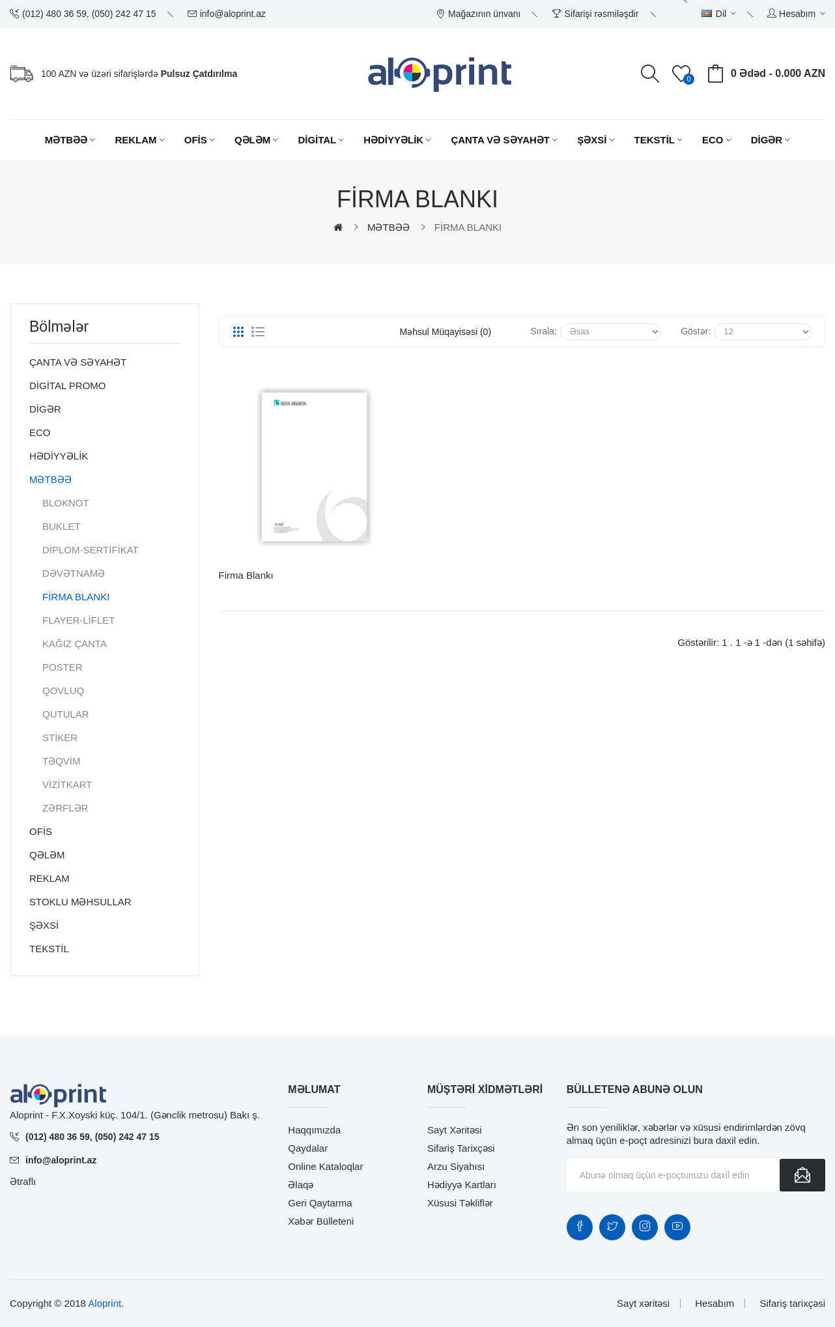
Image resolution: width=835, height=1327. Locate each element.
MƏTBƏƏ (388, 227)
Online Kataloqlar (325, 1166)
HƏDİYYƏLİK (58, 455)
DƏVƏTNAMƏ (73, 573)
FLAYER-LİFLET (78, 620)
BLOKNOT (65, 502)
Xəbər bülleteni (321, 1221)
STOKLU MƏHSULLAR (80, 901)
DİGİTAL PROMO (67, 385)
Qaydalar (308, 1148)
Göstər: (696, 331)
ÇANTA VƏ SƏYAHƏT (77, 362)
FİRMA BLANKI (468, 227)
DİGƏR (45, 409)
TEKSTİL (49, 948)
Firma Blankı (246, 575)
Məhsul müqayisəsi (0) (445, 332)
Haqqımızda (314, 1129)
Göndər (802, 1175)
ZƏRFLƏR (65, 807)
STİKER (60, 737)
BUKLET (61, 526)
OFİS (40, 831)
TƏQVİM (61, 760)
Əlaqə (300, 1184)
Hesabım (714, 1303)
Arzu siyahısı (456, 1166)
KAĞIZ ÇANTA (74, 643)
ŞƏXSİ (44, 925)
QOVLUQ (63, 690)
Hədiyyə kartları (461, 1184)
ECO (40, 432)
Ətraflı (23, 1181)
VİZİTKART (67, 784)
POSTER (62, 667)
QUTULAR (65, 714)
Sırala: (543, 331)
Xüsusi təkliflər (460, 1202)
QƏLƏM (47, 854)
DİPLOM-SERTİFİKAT (90, 549)
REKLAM (49, 878)
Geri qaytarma (320, 1202)
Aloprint (104, 1303)
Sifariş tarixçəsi (461, 1148)
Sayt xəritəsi (454, 1129)
